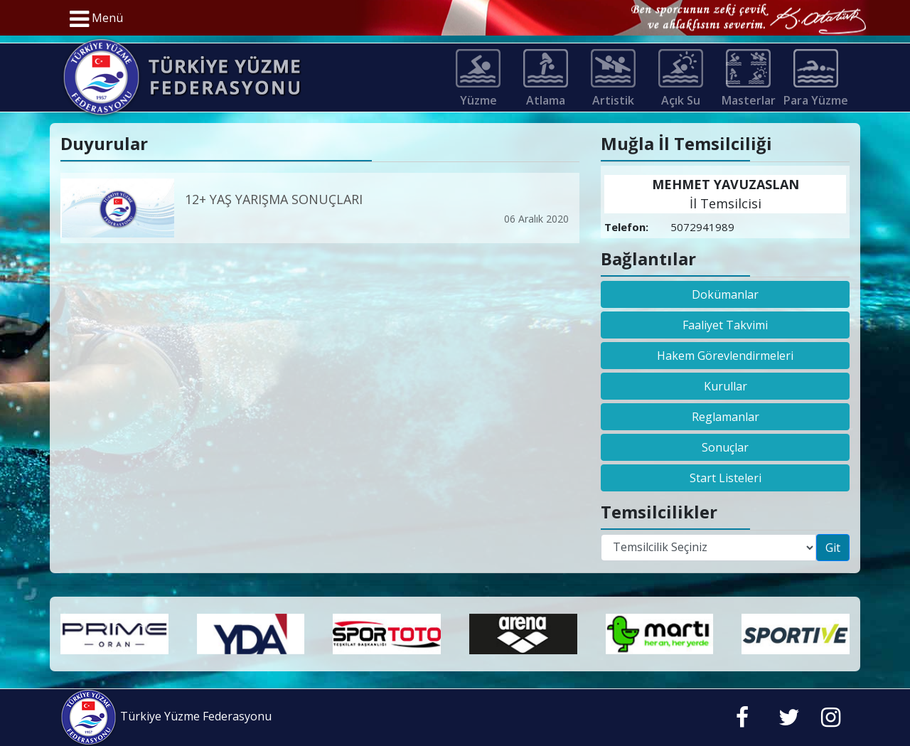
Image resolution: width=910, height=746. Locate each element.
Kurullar (725, 386)
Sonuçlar (725, 447)
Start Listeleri (725, 478)
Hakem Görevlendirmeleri (725, 355)
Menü (96, 19)
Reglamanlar (725, 417)
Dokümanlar (725, 294)
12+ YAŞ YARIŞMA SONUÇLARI (274, 199)
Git (832, 547)
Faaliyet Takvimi (725, 325)
